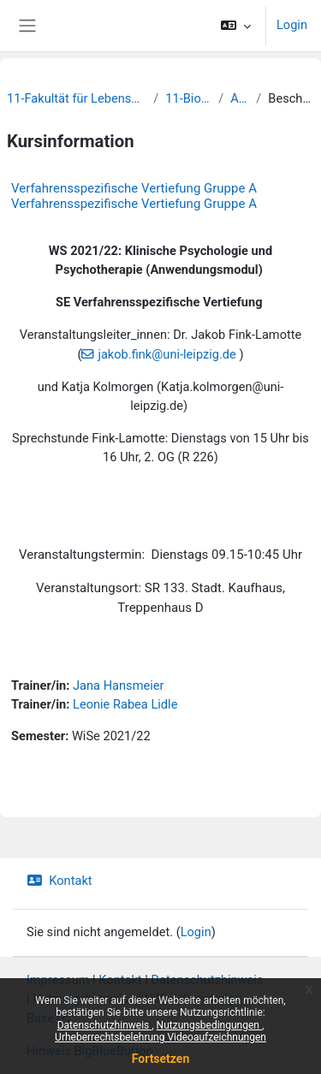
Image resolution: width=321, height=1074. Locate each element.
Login (291, 25)
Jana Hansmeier (118, 685)
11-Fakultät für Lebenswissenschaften (76, 98)
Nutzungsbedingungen (209, 1025)
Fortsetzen (161, 1058)
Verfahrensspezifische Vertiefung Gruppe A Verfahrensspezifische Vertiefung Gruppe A (134, 196)
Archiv (239, 98)
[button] (236, 25)
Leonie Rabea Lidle (125, 704)
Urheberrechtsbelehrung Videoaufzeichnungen (160, 1037)
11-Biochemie (188, 98)
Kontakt (59, 880)
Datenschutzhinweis (104, 1025)
